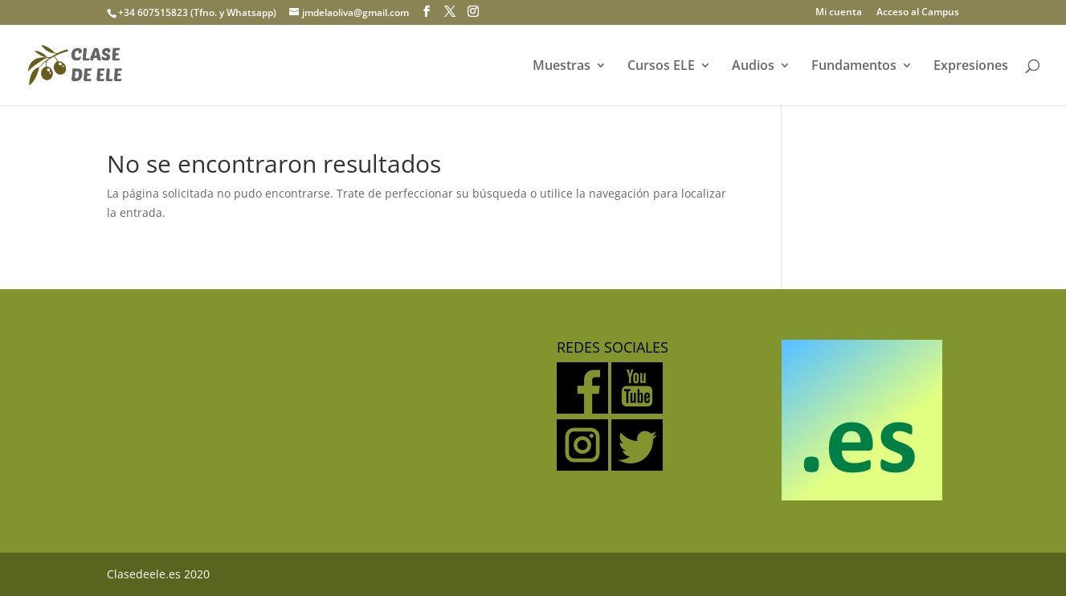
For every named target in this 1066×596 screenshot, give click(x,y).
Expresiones (970, 66)
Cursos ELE (661, 66)
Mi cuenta (838, 12)
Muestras (561, 66)
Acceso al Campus (917, 12)
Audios (753, 66)
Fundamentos (854, 66)
